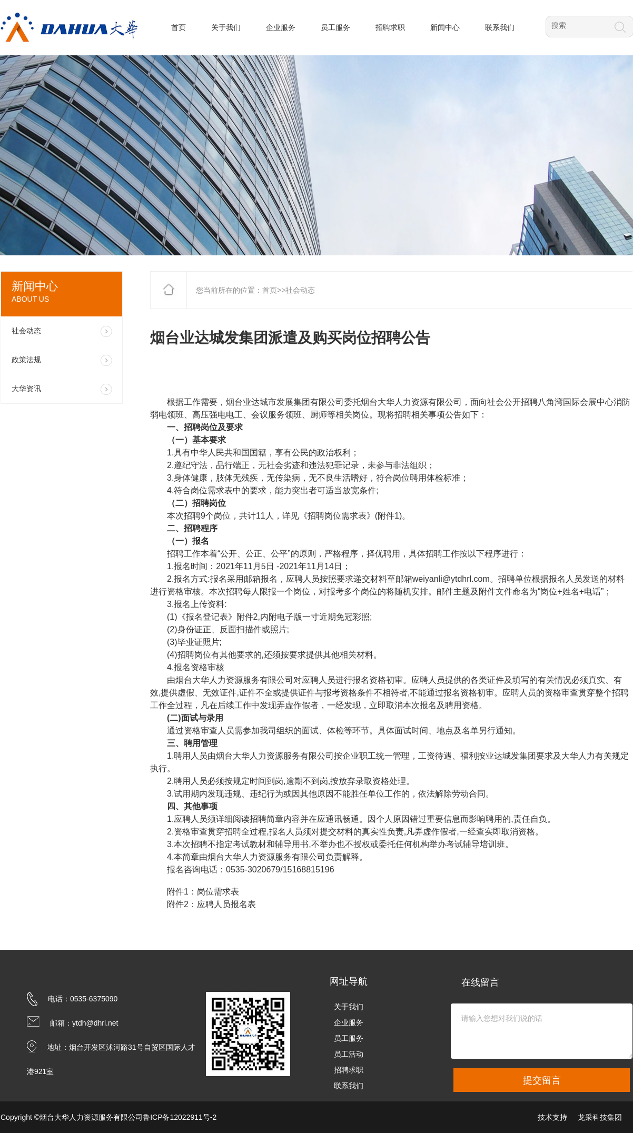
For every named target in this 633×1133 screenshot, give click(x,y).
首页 (269, 290)
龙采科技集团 (600, 1117)
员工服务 (348, 1038)
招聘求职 (348, 1070)
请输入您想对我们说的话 (541, 1031)
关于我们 (348, 1006)
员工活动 (348, 1054)
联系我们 (348, 1085)
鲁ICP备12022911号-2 (179, 1117)
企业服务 (348, 1022)
